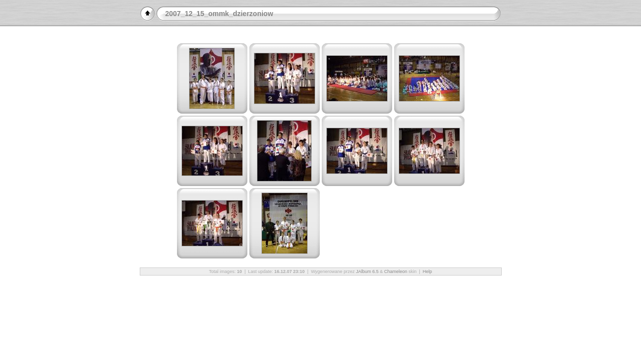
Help (427, 271)
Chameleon (395, 271)
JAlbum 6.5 (367, 271)
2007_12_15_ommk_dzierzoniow (219, 14)
